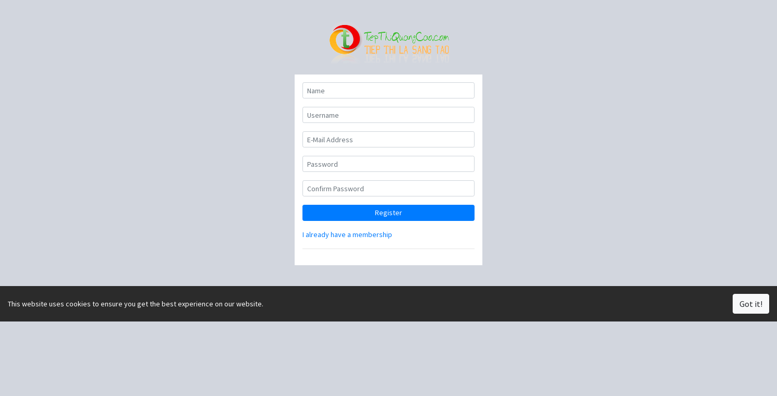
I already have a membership (347, 234)
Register (388, 212)
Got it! (750, 304)
